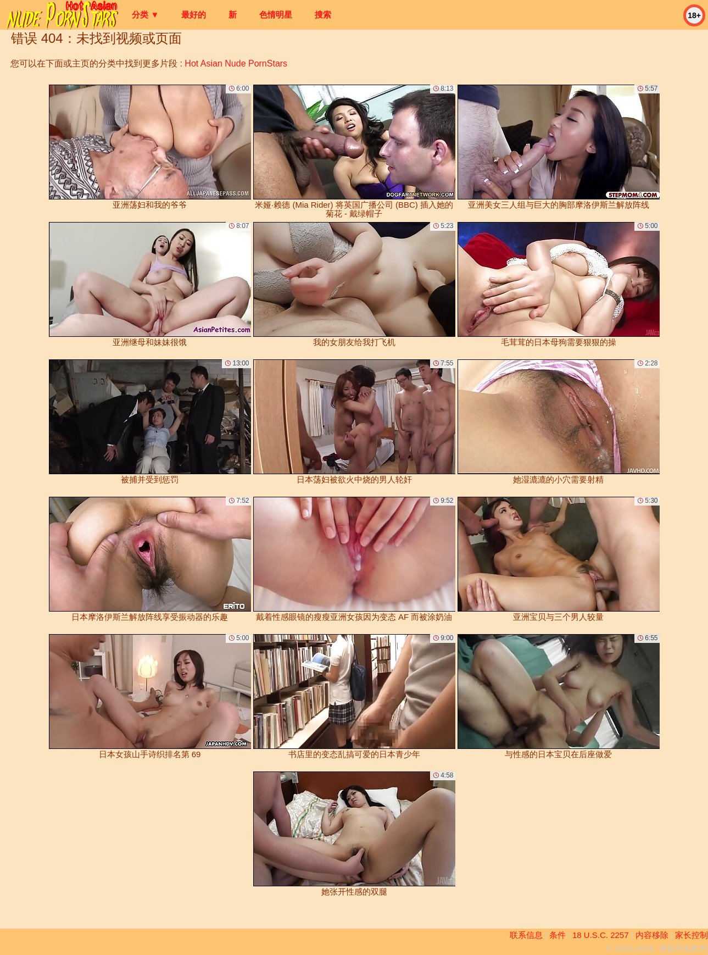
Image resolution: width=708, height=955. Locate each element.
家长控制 (691, 935)
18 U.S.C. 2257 (600, 935)
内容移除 (651, 935)
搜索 (323, 14)
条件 (557, 935)
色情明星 (275, 14)
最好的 (193, 14)
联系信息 (526, 935)
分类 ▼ (145, 14)
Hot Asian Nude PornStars (236, 63)
